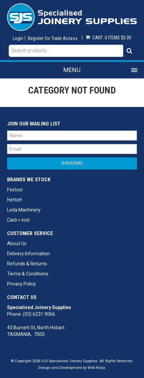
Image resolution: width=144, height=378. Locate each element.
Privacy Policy (21, 284)
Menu (72, 69)
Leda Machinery (24, 210)
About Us (17, 243)
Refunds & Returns (27, 263)
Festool (14, 189)
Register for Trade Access (53, 38)
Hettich (14, 199)
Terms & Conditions (27, 273)
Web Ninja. (97, 368)
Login (18, 38)
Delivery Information (28, 253)
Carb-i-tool (18, 220)
